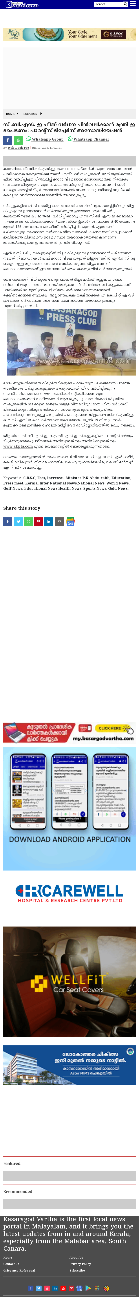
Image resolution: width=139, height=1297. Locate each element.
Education (29, 114)
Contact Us (11, 1264)
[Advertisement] (69, 78)
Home (10, 114)
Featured (11, 1163)
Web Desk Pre (18, 148)
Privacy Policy (80, 1264)
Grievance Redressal (19, 1271)
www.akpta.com (18, 446)
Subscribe (77, 1271)
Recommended (17, 1192)
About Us (76, 1258)
